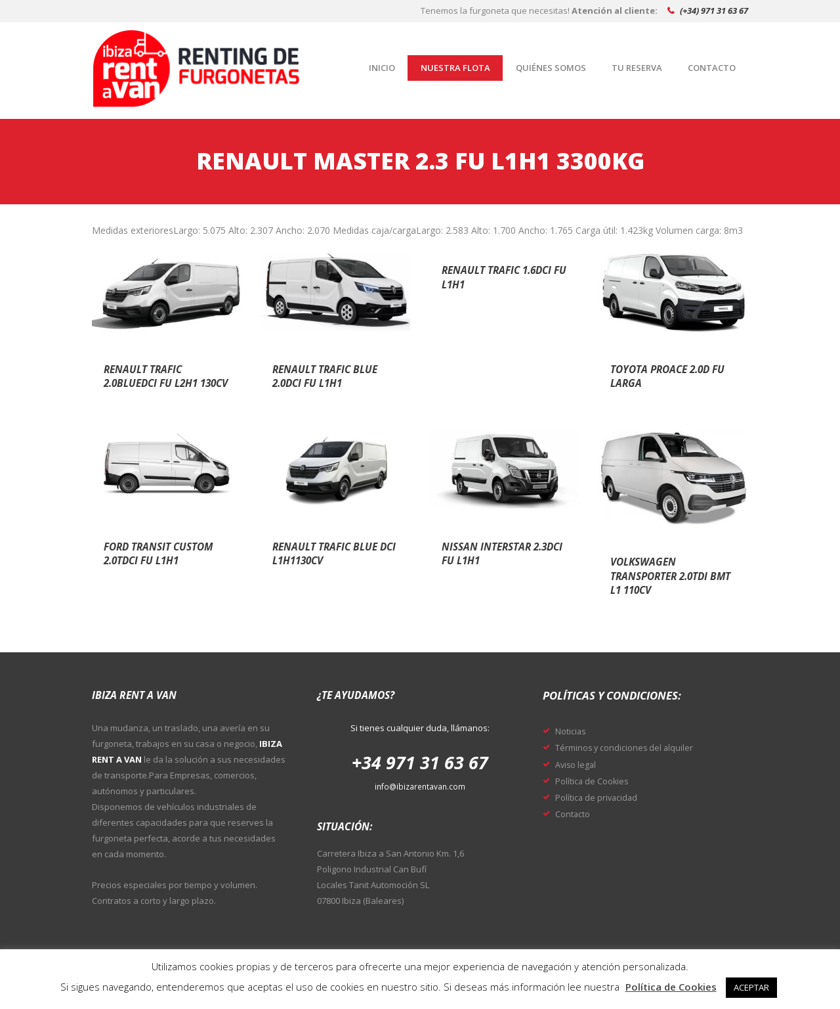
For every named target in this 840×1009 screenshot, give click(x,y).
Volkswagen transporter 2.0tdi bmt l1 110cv (669, 575)
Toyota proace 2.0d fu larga (669, 376)
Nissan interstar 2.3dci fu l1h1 (495, 553)
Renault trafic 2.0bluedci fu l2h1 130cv (159, 383)
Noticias (573, 730)
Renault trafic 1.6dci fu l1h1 (488, 276)
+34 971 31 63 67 (420, 761)
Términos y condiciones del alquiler (631, 746)
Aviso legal (578, 764)
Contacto (575, 813)
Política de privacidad (601, 796)
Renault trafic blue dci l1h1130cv (334, 553)
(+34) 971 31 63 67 (714, 10)
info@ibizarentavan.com (420, 786)
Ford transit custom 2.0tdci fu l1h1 (159, 560)
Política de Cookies (596, 780)
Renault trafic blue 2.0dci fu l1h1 (334, 376)
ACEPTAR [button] (751, 987)
